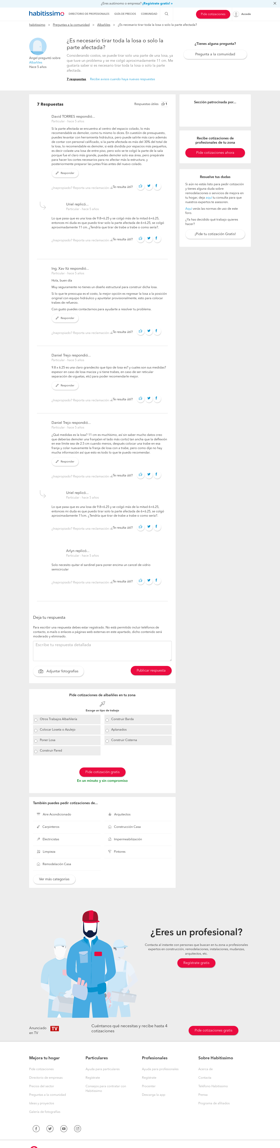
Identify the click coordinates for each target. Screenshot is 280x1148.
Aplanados (119, 729)
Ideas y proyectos (41, 1103)
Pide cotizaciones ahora (215, 153)
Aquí (188, 208)
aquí (209, 197)
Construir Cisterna (124, 740)
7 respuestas (76, 79)
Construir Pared (51, 750)
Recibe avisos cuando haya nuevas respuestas (122, 79)
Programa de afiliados (214, 1103)
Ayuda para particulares (103, 1069)
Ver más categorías (54, 879)
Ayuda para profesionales (160, 1069)
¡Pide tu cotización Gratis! (215, 234)
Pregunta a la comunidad (215, 54)
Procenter (149, 1086)
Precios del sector (41, 1086)
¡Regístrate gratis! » (157, 3)
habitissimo (37, 25)
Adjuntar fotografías (58, 671)
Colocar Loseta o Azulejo (57, 729)
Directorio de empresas (46, 1077)
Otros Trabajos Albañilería (58, 719)
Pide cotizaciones (213, 14)
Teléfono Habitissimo (213, 1086)
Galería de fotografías (44, 1112)
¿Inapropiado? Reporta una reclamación (81, 188)
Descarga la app (153, 1095)
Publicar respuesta (151, 670)
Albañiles (103, 25)
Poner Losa (47, 740)
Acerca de (205, 1069)
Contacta (204, 1077)
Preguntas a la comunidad (71, 25)
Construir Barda (122, 719)
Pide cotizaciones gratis (213, 1030)
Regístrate (93, 1077)
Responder (65, 173)
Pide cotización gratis (102, 772)
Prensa (203, 1095)
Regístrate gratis (196, 963)
